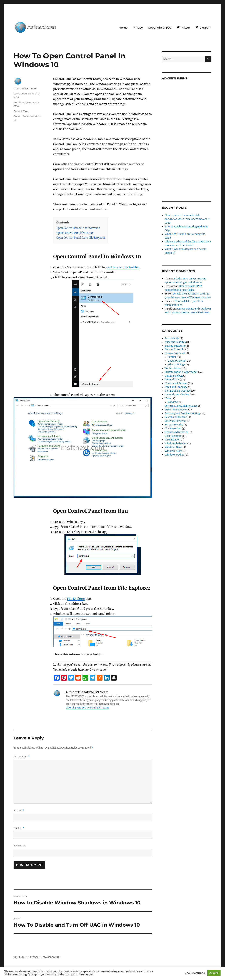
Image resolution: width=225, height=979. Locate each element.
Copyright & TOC (160, 27)
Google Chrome (176, 360)
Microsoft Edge (176, 364)
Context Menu (173, 368)
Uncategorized (173, 428)
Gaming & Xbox (174, 375)
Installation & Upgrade (178, 390)
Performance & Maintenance (181, 405)
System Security (174, 424)
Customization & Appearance (181, 372)
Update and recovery (176, 432)
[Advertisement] (187, 138)
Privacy (138, 27)
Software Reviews (175, 420)
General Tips (21, 111)
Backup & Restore (175, 345)
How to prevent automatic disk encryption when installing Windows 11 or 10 (187, 219)
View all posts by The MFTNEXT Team (87, 707)
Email (19, 828)
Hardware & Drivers (176, 383)
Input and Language (176, 387)
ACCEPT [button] (213, 972)
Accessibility (172, 338)
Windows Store (173, 450)
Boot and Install (174, 349)
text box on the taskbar (123, 267)
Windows (173, 402)
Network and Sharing (177, 394)
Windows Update (174, 454)
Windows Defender (176, 443)
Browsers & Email (175, 353)
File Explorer (76, 598)
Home (123, 27)
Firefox (172, 357)
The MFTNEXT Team (25, 88)
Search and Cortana (176, 417)
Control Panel (21, 116)
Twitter (185, 27)
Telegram (204, 27)
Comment (22, 756)
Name (19, 810)
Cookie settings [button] (195, 973)
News (168, 398)
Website (20, 845)
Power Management (176, 409)
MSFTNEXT (20, 957)
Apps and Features (175, 342)
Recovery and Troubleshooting (182, 413)
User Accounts (173, 435)
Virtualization (172, 439)
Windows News (173, 447)
